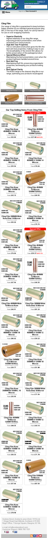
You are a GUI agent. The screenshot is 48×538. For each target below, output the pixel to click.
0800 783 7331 (24, 529)
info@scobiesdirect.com (18, 527)
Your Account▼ (28, 11)
